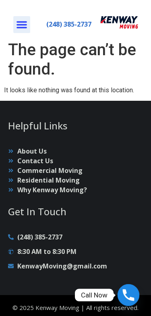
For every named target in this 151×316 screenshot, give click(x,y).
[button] (21, 24)
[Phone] (128, 295)
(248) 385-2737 (68, 24)
